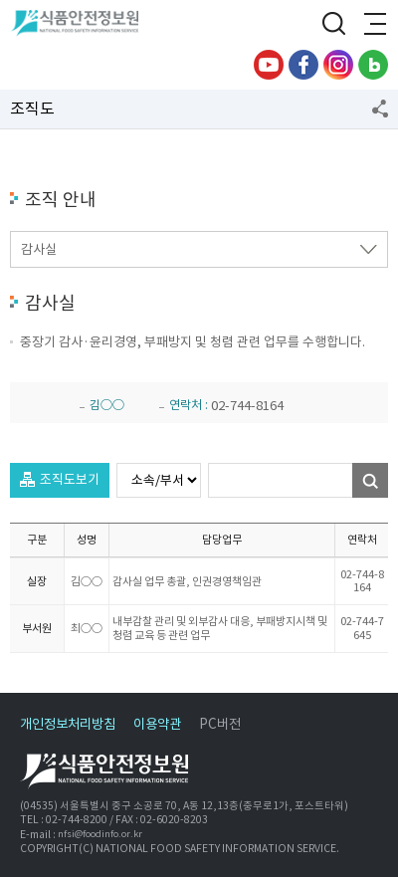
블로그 (373, 65)
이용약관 (157, 724)
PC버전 (220, 724)
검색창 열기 (333, 25)
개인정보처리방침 (67, 724)
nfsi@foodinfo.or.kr (100, 834)
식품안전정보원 (81, 25)
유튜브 (269, 65)
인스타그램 (338, 65)
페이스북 (303, 65)
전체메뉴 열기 (373, 25)
